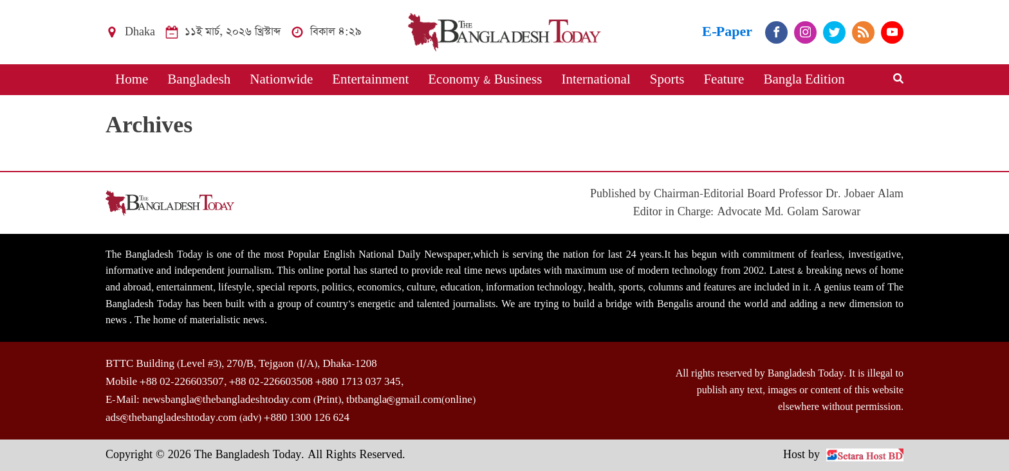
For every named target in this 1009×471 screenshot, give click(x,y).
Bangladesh (198, 79)
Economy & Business (485, 79)
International (595, 79)
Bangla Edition (803, 79)
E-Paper (727, 32)
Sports (667, 79)
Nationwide (281, 79)
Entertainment (370, 79)
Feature (723, 79)
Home (131, 79)
